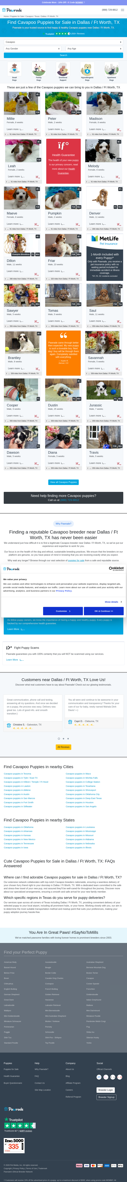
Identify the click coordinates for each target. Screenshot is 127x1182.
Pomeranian (9, 1027)
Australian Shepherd (94, 962)
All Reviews (64, 747)
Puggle (7, 1032)
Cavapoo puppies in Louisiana (80, 827)
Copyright (8, 1168)
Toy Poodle (49, 1043)
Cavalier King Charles (54, 978)
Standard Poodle (11, 1043)
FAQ (37, 1076)
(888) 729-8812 (110, 10)
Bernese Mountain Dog (95, 967)
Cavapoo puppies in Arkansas (18, 831)
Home (6, 16)
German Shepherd (11, 994)
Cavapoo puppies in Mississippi (81, 831)
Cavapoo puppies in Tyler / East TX (21, 778)
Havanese (49, 1000)
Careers (69, 1090)
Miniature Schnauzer (12, 1021)
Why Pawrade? (41, 1069)
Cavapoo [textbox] (10, 42)
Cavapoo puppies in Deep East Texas (84, 798)
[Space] (13, 1108)
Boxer (6, 978)
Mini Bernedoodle (52, 1010)
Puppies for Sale (17, 16)
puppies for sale (76, 560)
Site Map (39, 1090)
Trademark (42, 1168)
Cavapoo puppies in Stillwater (18, 806)
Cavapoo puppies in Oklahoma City (83, 794)
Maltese (89, 1005)
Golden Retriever (52, 994)
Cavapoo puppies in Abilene (17, 790)
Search (63, 55)
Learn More (16, 629)
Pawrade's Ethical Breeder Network (18, 1172)
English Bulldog (10, 989)
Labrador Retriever (53, 1005)
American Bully (10, 962)
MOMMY (79, 2)
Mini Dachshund (93, 1010)
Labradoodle (9, 1005)
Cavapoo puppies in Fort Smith (18, 802)
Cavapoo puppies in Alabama (80, 839)
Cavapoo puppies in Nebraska (80, 843)
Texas (36, 16)
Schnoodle (49, 1032)
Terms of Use (31, 1168)
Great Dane (9, 1000)
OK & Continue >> (104, 611)
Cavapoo (29, 16)
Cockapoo (49, 984)
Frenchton (90, 989)
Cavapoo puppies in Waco (78, 773)
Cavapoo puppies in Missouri (80, 835)
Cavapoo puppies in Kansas (17, 835)
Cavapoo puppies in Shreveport (81, 790)
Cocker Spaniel (92, 984)
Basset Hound (10, 967)
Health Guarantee (12, 1076)
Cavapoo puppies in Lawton (17, 786)
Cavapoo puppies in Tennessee (19, 843)
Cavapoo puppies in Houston (80, 802)
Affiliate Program (73, 1083)
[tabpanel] (32, 713)
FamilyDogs (39, 71)
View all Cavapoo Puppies (63, 482)
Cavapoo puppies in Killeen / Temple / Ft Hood (26, 782)
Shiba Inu (90, 1032)
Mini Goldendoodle (12, 1016)
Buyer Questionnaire (13, 1083)
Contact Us (40, 1083)
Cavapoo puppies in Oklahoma (18, 827)
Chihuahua (8, 984)
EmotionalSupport (63, 71)
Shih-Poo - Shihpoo (53, 1037)
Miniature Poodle (93, 1016)
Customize (63, 611)
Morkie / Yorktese (52, 1021)
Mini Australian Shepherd (55, 1016)
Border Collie (50, 973)
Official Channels (104, 1069)
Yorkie (89, 1043)
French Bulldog (51, 989)
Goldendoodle (92, 994)
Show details (111, 602)
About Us (70, 1069)
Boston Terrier (92, 973)
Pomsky (48, 1027)
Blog (68, 1076)
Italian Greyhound (93, 1000)
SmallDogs (14, 71)
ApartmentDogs (111, 71)
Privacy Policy (19, 1168)
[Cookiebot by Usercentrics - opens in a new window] (111, 569)
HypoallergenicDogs (87, 71)
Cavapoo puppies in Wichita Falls (82, 778)
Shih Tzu (7, 1037)
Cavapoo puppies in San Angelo (81, 806)
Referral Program (73, 1097)
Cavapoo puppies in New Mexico (19, 839)
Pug (88, 1027)
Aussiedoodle (50, 962)
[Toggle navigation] (121, 10)
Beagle (48, 967)
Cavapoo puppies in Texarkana (80, 786)
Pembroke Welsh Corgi (95, 1021)
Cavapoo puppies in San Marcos (19, 798)
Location (47, 1090)
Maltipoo (7, 1010)
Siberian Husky (92, 1037)
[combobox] (62, 42)
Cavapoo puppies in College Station (83, 782)
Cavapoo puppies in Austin (16, 794)
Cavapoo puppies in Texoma (17, 773)
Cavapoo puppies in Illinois (78, 847)
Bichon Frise (9, 973)
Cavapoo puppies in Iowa (16, 847)
